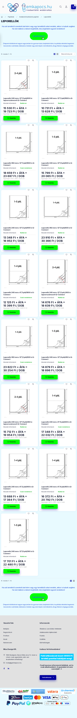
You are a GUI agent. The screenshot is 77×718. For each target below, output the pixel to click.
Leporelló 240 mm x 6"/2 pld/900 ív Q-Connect (18, 488)
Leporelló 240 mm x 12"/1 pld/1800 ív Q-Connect (57, 99)
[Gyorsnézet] (33, 60)
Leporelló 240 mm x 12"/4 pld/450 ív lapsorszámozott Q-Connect (17, 423)
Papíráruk (11, 17)
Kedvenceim (7, 642)
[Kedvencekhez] (28, 60)
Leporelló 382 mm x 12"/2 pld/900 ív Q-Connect (18, 358)
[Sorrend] (67, 54)
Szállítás (42, 639)
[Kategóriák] (3, 7)
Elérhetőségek (45, 642)
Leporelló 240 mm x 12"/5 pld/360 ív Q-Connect (18, 552)
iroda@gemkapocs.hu (13, 663)
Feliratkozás (46, 677)
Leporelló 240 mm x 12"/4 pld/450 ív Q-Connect (57, 358)
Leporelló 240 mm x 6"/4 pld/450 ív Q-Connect (56, 488)
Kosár (5, 639)
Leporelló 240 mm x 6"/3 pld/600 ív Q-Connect (56, 423)
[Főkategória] (2, 17)
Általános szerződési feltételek (50, 629)
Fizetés (42, 636)
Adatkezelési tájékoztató (48, 632)
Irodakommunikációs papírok (29, 17)
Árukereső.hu (68, 693)
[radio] (57, 54)
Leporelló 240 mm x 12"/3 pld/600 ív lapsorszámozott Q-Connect (17, 99)
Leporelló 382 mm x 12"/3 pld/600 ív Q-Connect (56, 229)
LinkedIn (8, 668)
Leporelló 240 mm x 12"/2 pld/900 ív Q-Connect (19, 229)
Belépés (6, 629)
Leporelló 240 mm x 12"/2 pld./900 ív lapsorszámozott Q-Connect (56, 293)
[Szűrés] (2, 40)
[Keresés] (60, 7)
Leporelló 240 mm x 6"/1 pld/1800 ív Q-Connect (18, 293)
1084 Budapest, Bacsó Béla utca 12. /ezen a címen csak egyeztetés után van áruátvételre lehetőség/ (21, 657)
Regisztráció (7, 632)
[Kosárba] (11, 118)
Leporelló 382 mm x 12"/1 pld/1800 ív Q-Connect (19, 164)
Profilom (6, 636)
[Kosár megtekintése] (73, 7)
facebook (4, 668)
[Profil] (66, 7)
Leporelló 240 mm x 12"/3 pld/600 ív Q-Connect (57, 164)
